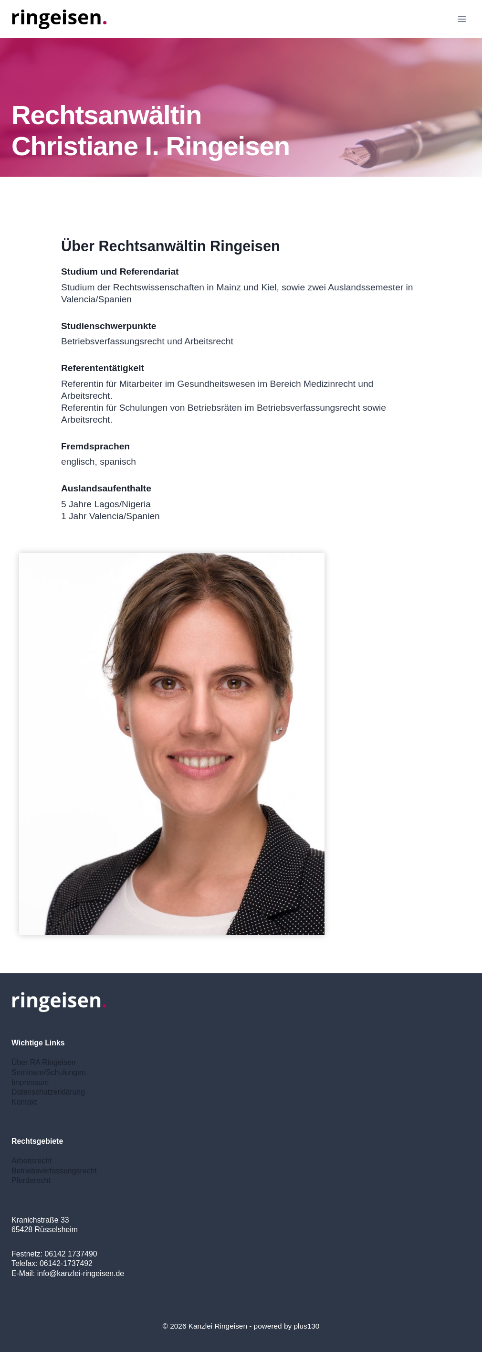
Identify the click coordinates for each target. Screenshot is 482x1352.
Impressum (30, 1082)
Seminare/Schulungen (48, 1072)
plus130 (306, 1326)
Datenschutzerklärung (48, 1092)
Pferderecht (31, 1180)
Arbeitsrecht (31, 1161)
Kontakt (24, 1102)
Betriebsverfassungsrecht (54, 1171)
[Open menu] (462, 18)
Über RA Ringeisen (43, 1062)
